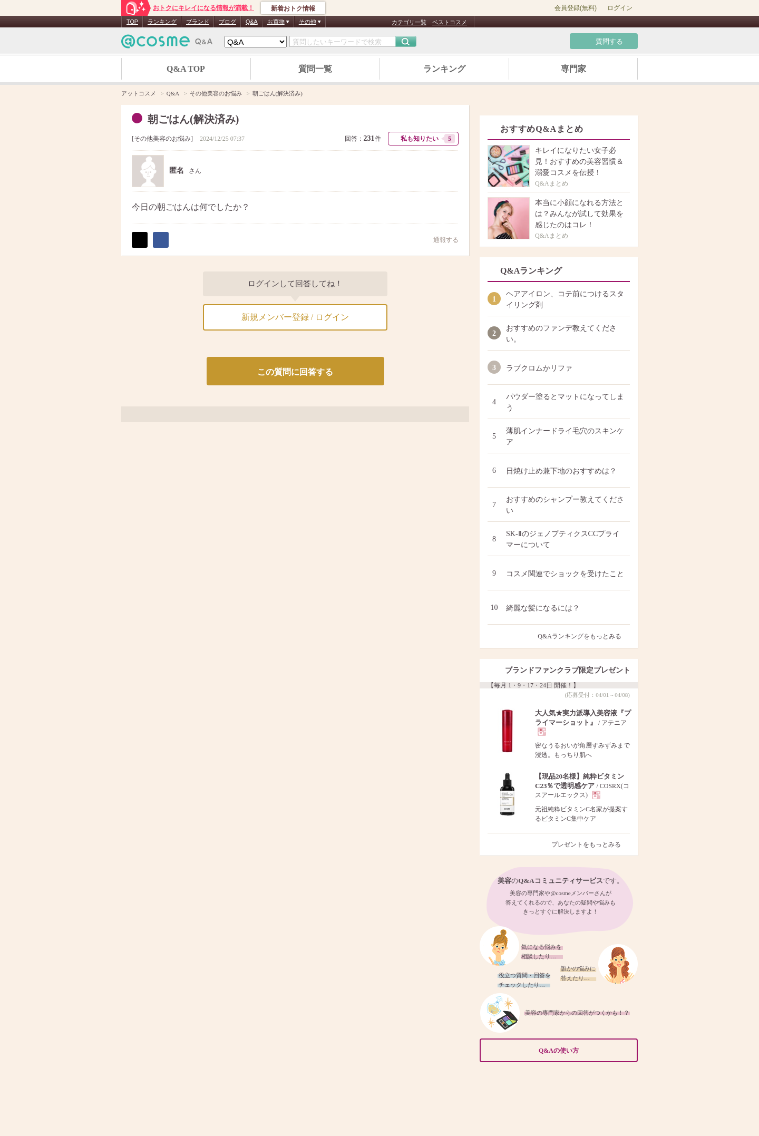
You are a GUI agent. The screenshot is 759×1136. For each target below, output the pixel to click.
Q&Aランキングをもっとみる (584, 636)
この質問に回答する (295, 371)
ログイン (619, 8)
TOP (132, 21)
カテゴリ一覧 (409, 22)
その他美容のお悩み (162, 138)
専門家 (573, 68)
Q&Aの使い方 (585, 1050)
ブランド (197, 21)
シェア (161, 240)
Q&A (252, 21)
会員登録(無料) (575, 8)
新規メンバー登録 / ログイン (295, 317)
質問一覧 (315, 68)
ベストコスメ (449, 22)
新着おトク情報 (293, 8)
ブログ (227, 21)
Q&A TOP (186, 68)
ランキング (162, 21)
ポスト (140, 240)
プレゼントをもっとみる (590, 844)
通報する (441, 240)
